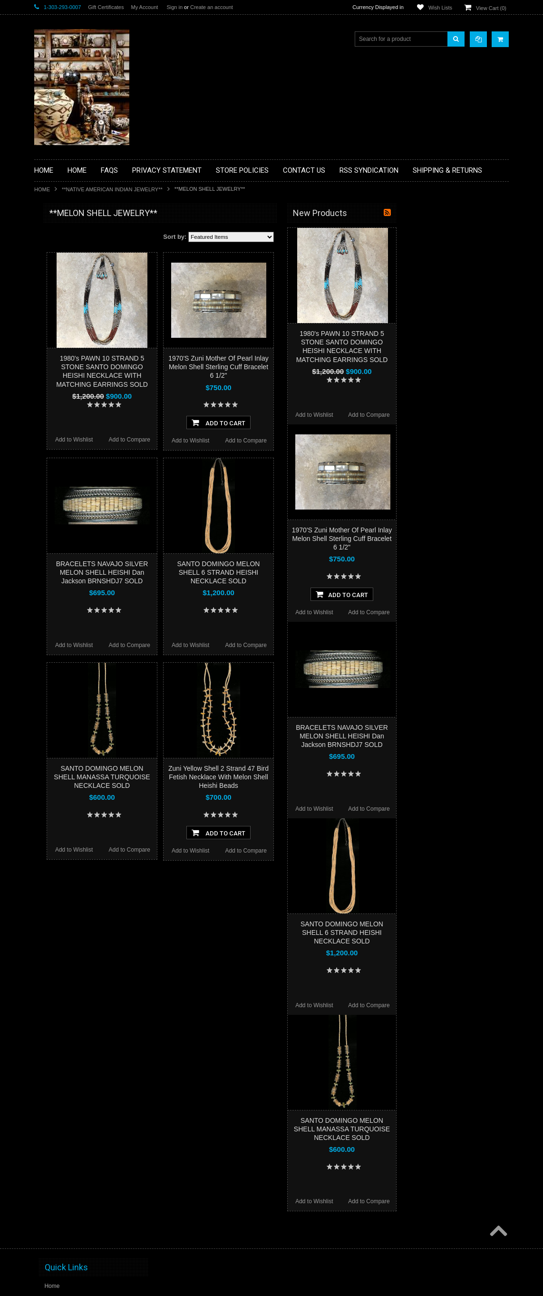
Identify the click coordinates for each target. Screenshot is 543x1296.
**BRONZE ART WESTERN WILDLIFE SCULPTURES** (89, 311)
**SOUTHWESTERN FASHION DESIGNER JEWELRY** (79, 480)
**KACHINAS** (59, 364)
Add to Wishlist (185, 439)
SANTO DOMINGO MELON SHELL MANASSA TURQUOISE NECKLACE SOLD (213, 777)
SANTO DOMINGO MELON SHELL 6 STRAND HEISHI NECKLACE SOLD (330, 572)
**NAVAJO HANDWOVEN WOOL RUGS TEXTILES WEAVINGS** (82, 456)
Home (42, 189)
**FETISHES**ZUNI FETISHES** (82, 347)
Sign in (174, 7)
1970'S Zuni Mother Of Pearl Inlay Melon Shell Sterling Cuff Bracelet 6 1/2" (329, 366)
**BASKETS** (57, 251)
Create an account (211, 7)
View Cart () (491, 8)
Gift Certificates (106, 7)
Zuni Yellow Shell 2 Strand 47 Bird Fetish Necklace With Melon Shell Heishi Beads (330, 777)
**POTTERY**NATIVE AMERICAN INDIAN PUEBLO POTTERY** (83, 505)
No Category (56, 541)
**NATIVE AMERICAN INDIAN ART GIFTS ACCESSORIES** (84, 384)
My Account (144, 7)
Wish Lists (440, 7)
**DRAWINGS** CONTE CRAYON (83, 331)
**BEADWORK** (61, 291)
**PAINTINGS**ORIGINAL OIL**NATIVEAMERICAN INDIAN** (84, 432)
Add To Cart (330, 422)
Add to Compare (241, 439)
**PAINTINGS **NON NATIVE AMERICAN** (77, 271)
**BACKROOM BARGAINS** (76, 235)
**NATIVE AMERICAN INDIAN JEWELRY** (112, 189)
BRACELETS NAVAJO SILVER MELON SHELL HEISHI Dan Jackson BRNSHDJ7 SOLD (213, 572)
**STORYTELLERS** (67, 525)
